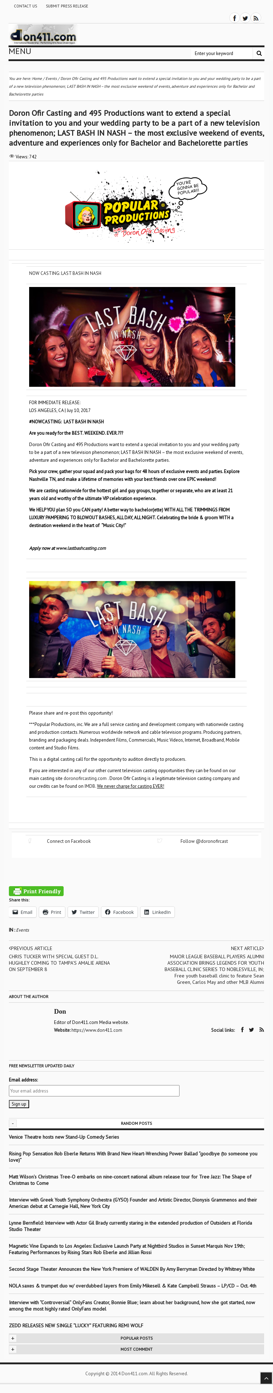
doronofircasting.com (85, 778)
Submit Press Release (67, 6)
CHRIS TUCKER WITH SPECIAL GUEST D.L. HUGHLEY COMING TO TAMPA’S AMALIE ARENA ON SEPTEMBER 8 (59, 962)
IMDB (90, 786)
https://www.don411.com (96, 1030)
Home (37, 78)
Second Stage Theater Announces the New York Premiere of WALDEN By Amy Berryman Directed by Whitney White (132, 1269)
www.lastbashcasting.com (81, 548)
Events (22, 930)
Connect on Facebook (69, 841)
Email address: (23, 1080)
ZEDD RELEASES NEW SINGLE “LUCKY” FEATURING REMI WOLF (76, 1325)
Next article (247, 948)
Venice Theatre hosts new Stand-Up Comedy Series (64, 1137)
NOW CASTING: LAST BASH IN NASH (65, 273)
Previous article (30, 948)
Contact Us (25, 6)
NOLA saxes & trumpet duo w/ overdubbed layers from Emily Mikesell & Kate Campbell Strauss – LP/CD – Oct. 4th (132, 1286)
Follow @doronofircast (204, 841)
